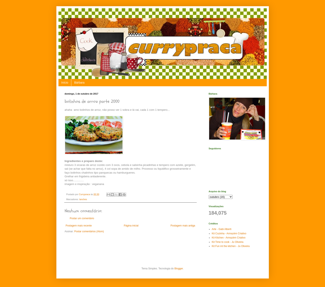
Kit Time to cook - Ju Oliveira (228, 242)
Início (64, 82)
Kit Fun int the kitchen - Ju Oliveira (231, 246)
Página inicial (131, 225)
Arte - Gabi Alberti (222, 229)
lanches (83, 199)
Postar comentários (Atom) (89, 231)
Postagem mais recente (79, 225)
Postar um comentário (82, 218)
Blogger (179, 268)
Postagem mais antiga (183, 225)
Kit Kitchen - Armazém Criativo (229, 237)
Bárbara (79, 82)
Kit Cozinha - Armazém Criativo (229, 233)
